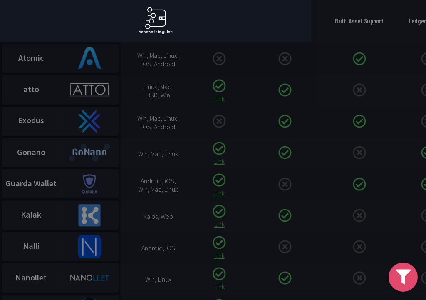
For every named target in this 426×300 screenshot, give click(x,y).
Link (219, 102)
